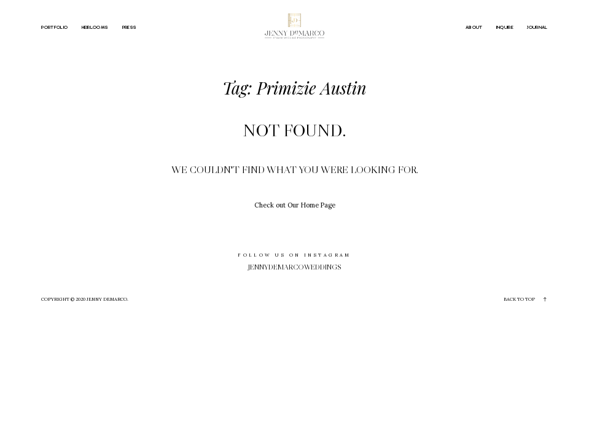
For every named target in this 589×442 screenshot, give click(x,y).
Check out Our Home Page (294, 205)
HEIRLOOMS (95, 28)
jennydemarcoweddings (294, 266)
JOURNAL (537, 28)
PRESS (129, 28)
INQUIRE (504, 28)
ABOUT (474, 28)
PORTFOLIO (54, 28)
